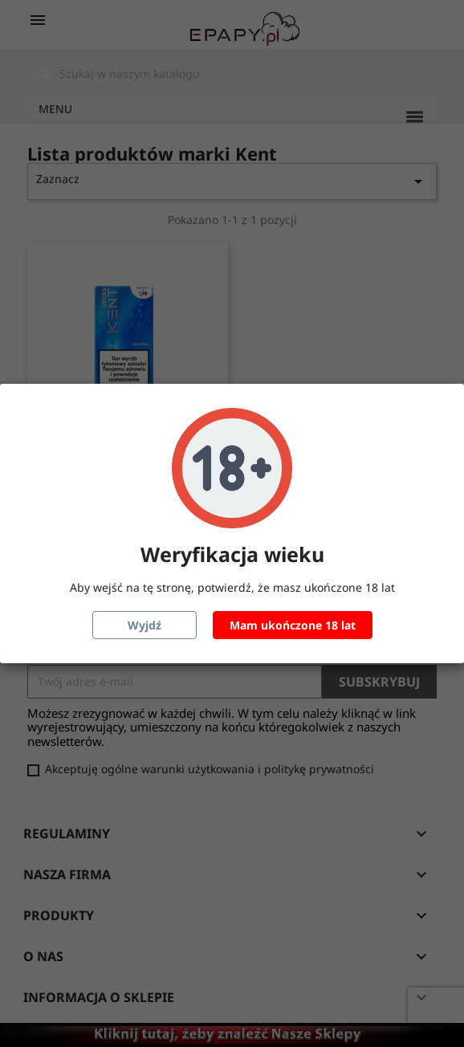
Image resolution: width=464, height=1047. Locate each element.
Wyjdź (144, 625)
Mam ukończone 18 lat (293, 625)
